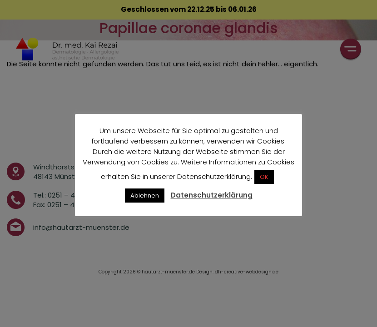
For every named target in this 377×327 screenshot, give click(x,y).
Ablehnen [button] (144, 195)
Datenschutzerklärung (212, 195)
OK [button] (264, 177)
